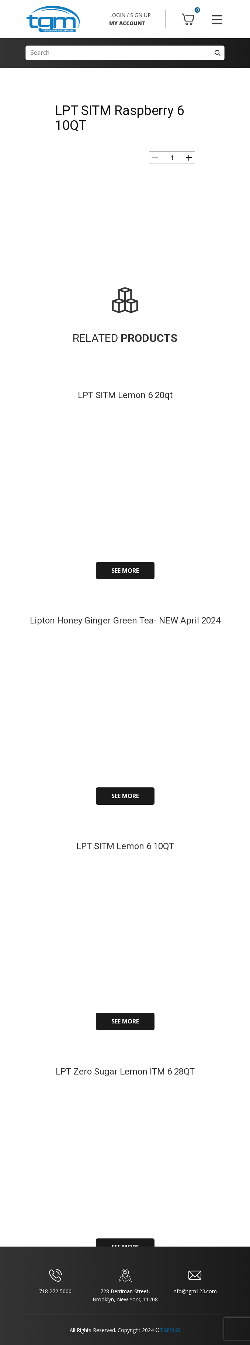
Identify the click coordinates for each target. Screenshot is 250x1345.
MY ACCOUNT (127, 23)
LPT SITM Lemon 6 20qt (125, 395)
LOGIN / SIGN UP (130, 15)
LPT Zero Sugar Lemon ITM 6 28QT (125, 1071)
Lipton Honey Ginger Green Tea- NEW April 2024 (125, 620)
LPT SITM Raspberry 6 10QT (119, 118)
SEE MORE (125, 570)
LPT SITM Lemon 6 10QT (125, 846)
